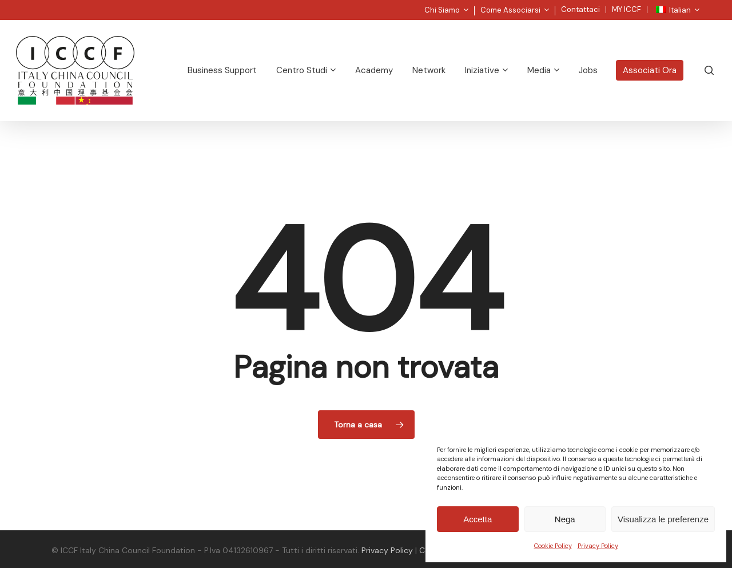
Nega (565, 519)
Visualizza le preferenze (663, 519)
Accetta (477, 519)
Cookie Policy (553, 546)
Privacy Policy (598, 546)
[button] (710, 6)
